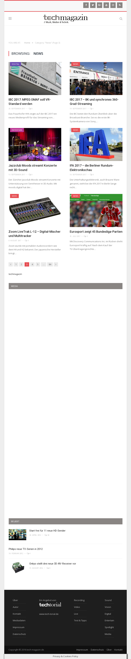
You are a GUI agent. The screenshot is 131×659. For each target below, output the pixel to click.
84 (50, 264)
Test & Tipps (80, 620)
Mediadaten (19, 620)
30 (47, 535)
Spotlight (109, 627)
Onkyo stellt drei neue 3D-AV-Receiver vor (52, 563)
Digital (15, 64)
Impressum (18, 627)
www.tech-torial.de (49, 613)
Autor (15, 607)
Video (77, 607)
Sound (108, 600)
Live (76, 613)
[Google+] (99, 5)
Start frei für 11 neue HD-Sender (47, 530)
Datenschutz (19, 634)
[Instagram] (113, 5)
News (75, 64)
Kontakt (17, 613)
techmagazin (15, 274)
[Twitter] (93, 5)
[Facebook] (86, 5)
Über (15, 600)
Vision (108, 607)
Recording (79, 600)
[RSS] (119, 5)
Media (108, 634)
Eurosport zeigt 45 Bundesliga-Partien (96, 231)
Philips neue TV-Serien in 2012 (26, 549)
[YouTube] (106, 5)
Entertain (17, 130)
